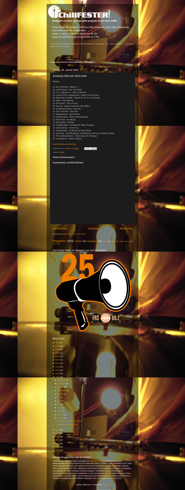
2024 (57, 349)
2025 (57, 346)
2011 (57, 443)
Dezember (61, 380)
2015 (57, 430)
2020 (57, 363)
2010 (57, 447)
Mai (59, 404)
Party (105, 241)
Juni (59, 401)
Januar (60, 418)
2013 (57, 437)
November (61, 384)
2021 (57, 360)
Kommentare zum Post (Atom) (74, 234)
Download (92, 241)
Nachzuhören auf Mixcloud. (64, 144)
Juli (59, 397)
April (59, 408)
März (59, 411)
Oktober (60, 387)
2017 (57, 374)
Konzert (55, 244)
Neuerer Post (60, 228)
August (60, 394)
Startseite (93, 228)
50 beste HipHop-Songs (121, 241)
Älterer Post (125, 228)
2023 (57, 353)
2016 (57, 377)
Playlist (62, 152)
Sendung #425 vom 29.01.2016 (69, 421)
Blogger (105, 485)
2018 (57, 370)
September (62, 390)
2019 (57, 367)
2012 (57, 440)
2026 (57, 343)
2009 (57, 450)
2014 (57, 433)
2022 (57, 356)
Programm (59, 241)
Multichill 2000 (95, 461)
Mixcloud (88, 62)
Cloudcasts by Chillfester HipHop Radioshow (66, 62)
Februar (60, 415)
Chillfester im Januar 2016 (67, 424)
